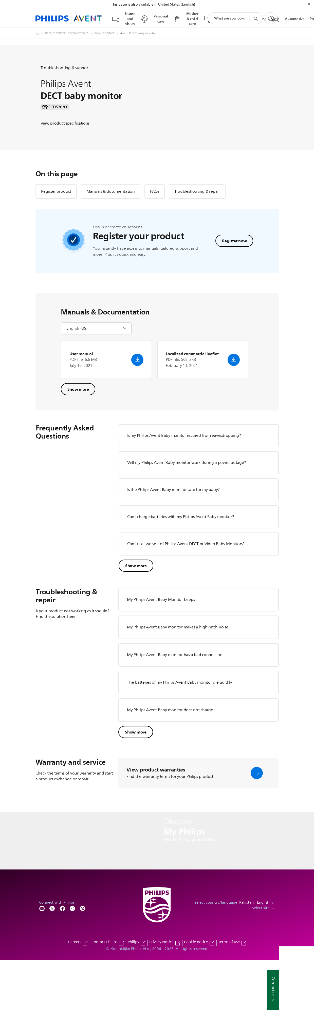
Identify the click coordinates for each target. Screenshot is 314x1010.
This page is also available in (134, 4)
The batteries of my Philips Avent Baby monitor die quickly (179, 732)
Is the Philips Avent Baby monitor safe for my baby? (173, 539)
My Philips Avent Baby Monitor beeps (161, 649)
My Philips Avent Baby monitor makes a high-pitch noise (177, 677)
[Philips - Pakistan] (40, 33)
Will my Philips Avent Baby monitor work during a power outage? (186, 512)
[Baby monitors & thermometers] (69, 33)
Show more (78, 438)
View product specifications (65, 148)
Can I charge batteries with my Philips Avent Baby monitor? (180, 566)
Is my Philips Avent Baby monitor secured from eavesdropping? (184, 485)
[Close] (309, 4)
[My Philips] (271, 18)
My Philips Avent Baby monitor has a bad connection (175, 704)
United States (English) (176, 4)
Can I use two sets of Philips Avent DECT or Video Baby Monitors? (186, 593)
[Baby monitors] (107, 33)
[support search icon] (256, 18)
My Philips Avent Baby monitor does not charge (170, 759)
